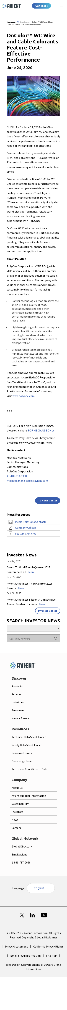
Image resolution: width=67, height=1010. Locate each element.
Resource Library (22, 753)
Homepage (11, 22)
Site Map (51, 955)
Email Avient (19, 854)
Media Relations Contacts (31, 522)
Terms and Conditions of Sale (29, 769)
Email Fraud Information (25, 955)
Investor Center (47, 610)
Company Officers (26, 527)
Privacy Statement (16, 946)
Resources (18, 710)
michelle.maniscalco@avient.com (27, 480)
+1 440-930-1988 (17, 476)
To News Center (47, 500)
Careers (16, 828)
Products (17, 686)
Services (16, 694)
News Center (24, 22)
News (15, 819)
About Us (17, 787)
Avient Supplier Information (29, 795)
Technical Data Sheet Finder (29, 737)
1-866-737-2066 (21, 862)
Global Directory (22, 846)
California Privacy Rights (48, 946)
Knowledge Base (22, 761)
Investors (17, 811)
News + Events (20, 718)
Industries (18, 702)
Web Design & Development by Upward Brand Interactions (33, 967)
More (31, 572)
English (39, 888)
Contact (40, 5)
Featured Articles (25, 533)
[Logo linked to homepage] (11, 6)
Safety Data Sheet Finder (27, 745)
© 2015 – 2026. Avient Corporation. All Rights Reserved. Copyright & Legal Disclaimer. (33, 935)
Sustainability (20, 803)
